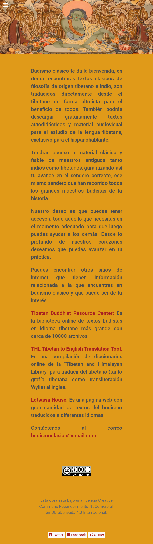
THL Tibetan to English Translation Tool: (76, 349)
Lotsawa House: (49, 400)
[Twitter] (56, 535)
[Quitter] (96, 535)
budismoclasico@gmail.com (63, 436)
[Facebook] (76, 535)
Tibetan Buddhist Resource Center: (72, 313)
